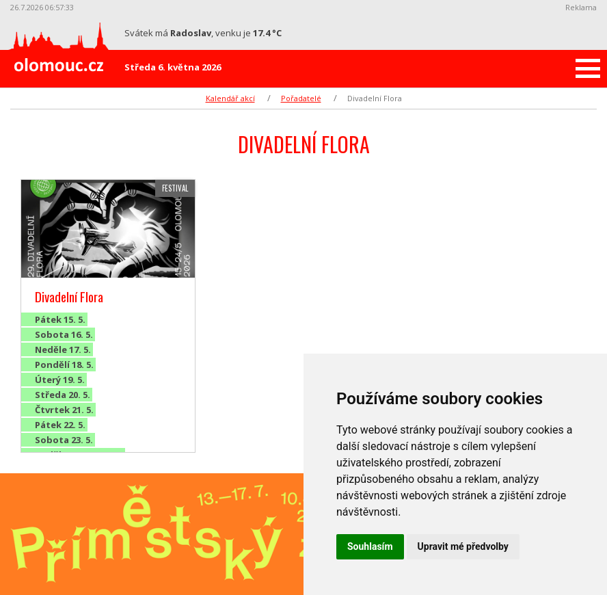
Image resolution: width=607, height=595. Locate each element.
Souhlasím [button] (370, 546)
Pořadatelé (301, 98)
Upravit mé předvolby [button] (463, 546)
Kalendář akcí (230, 98)
